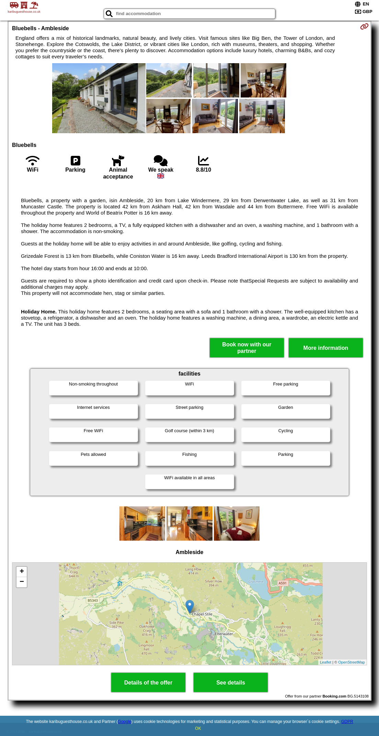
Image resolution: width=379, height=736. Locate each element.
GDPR (347, 721)
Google (124, 721)
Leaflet (325, 662)
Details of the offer (148, 683)
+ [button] (22, 572)
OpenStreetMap (351, 662)
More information (325, 348)
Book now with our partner (246, 348)
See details (230, 683)
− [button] (22, 582)
